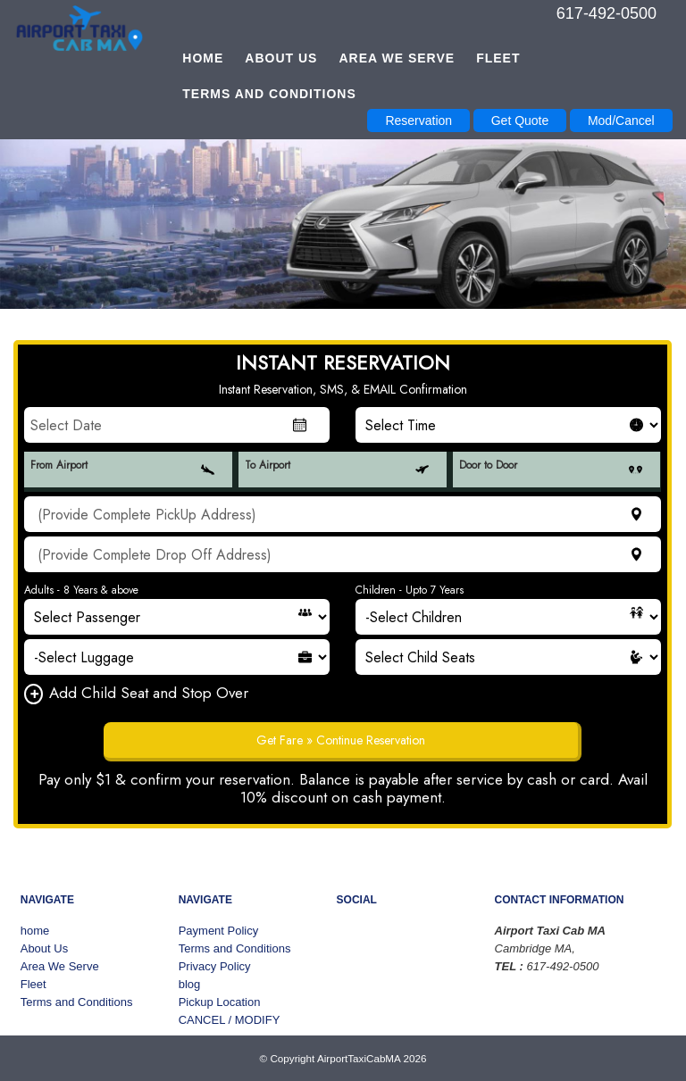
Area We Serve (397, 58)
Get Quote (520, 120)
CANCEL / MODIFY (229, 1020)
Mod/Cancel (621, 120)
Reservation (418, 120)
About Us (281, 58)
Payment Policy (219, 930)
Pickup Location (220, 1002)
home (202, 58)
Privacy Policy (215, 966)
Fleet (498, 58)
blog (190, 984)
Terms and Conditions (269, 94)
